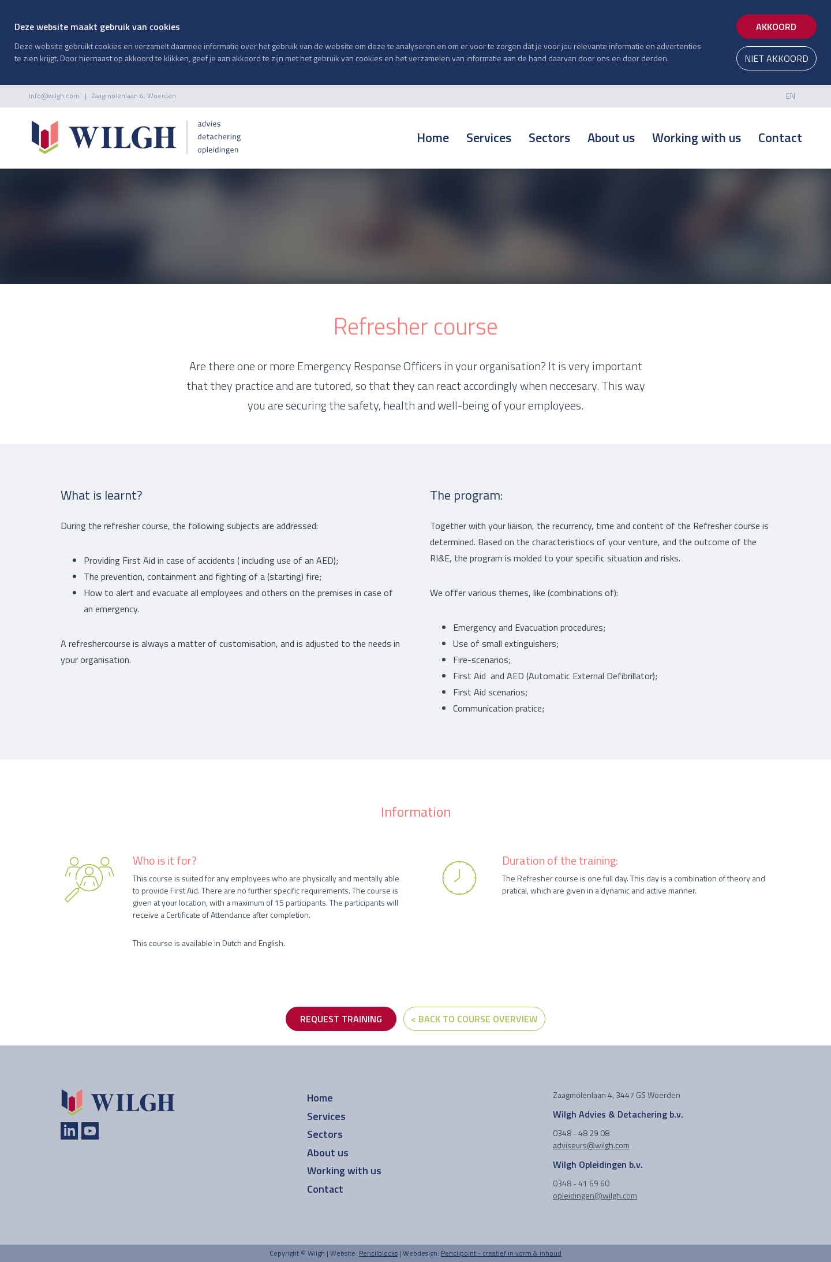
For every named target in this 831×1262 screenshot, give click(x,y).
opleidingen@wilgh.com (595, 1195)
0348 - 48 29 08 (581, 1133)
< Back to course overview (474, 1019)
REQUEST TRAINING (341, 1019)
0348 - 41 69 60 (581, 1183)
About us (611, 137)
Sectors (549, 137)
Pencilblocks (378, 1253)
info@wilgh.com (54, 95)
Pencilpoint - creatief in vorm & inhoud (501, 1253)
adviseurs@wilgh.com (591, 1145)
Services (488, 137)
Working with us (696, 137)
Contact (780, 137)
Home (433, 137)
